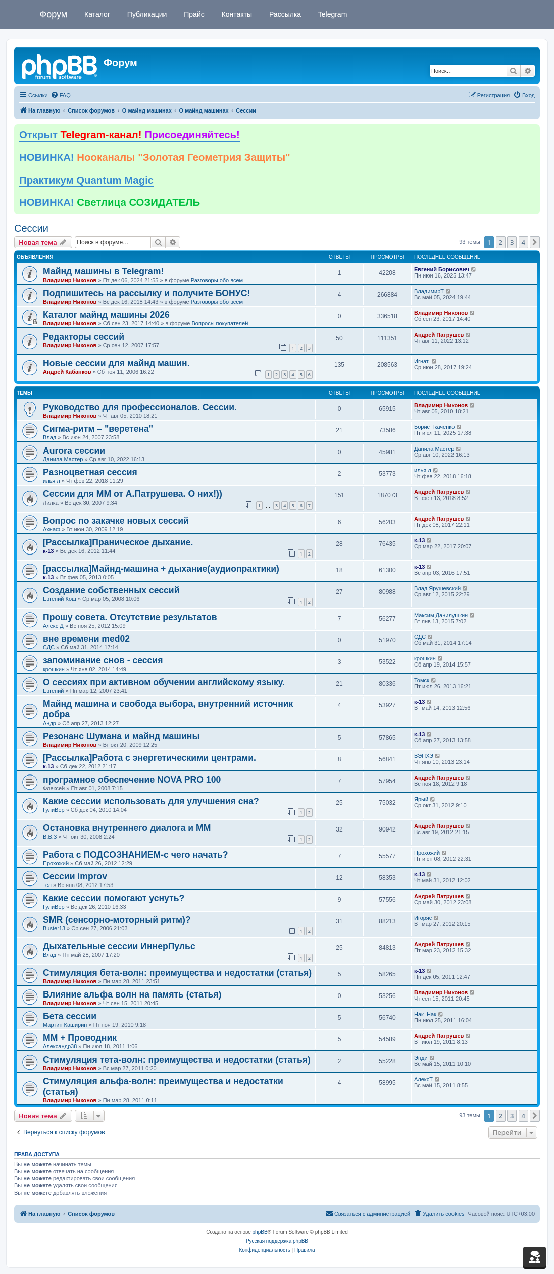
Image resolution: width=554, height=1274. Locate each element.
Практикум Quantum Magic (86, 180)
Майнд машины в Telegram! (103, 271)
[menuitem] (61, 95)
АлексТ (423, 1079)
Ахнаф (51, 529)
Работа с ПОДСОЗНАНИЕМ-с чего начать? (135, 855)
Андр (49, 723)
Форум (54, 14)
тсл (47, 885)
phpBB (260, 1232)
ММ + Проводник (80, 1038)
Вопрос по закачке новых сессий (116, 521)
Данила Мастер (63, 459)
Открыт (129, 134)
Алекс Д (53, 626)
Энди (421, 1058)
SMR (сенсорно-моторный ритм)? (117, 920)
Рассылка (284, 14)
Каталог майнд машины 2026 (106, 315)
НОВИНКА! (154, 157)
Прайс (193, 14)
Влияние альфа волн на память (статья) (132, 994)
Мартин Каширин (65, 1025)
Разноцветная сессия (90, 472)
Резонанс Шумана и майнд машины (121, 736)
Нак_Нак (425, 1014)
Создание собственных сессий (111, 590)
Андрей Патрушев (439, 334)
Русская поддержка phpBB (277, 1241)
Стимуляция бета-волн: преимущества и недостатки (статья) (177, 973)
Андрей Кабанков (67, 372)
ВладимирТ (429, 291)
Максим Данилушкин (441, 615)
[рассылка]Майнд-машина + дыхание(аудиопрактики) (161, 569)
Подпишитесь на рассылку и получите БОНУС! (146, 293)
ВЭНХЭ (423, 756)
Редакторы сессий (83, 336)
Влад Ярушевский (437, 588)
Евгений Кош (59, 599)
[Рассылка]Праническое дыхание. (118, 542)
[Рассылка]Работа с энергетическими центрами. (149, 758)
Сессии (31, 228)
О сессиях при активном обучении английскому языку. (164, 682)
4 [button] (523, 242)
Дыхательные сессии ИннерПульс (119, 946)
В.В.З (50, 837)
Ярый (421, 799)
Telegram (331, 14)
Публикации (146, 14)
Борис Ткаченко (434, 427)
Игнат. (422, 361)
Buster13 (54, 928)
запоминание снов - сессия (103, 660)
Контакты (236, 14)
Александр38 (60, 1046)
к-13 (48, 551)
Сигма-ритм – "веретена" (98, 429)
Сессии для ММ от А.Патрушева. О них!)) (132, 494)
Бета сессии (69, 1016)
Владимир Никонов (69, 280)
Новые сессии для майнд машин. (116, 363)
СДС (49, 647)
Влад (49, 437)
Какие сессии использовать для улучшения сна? (151, 801)
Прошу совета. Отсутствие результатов (130, 617)
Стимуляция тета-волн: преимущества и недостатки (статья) (177, 1060)
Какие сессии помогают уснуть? (113, 898)
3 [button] (512, 242)
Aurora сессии (74, 451)
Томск (421, 680)
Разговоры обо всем (217, 280)
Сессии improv (75, 876)
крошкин (54, 669)
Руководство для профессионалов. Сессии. (140, 407)
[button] (535, 242)
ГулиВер (54, 810)
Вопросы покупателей (219, 323)
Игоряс (423, 918)
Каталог (96, 14)
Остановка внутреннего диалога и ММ (127, 828)
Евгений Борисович (441, 269)
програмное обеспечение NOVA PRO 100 (132, 779)
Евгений (53, 691)
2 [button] (500, 242)
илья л (51, 481)
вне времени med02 (86, 639)
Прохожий (56, 863)
